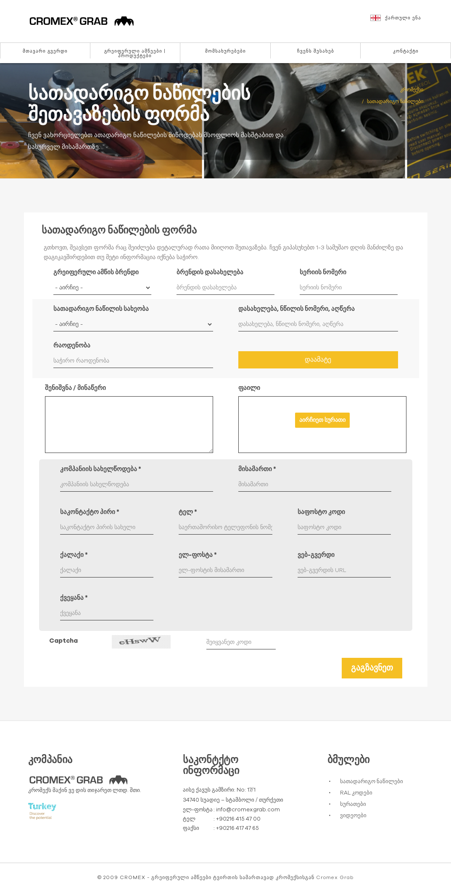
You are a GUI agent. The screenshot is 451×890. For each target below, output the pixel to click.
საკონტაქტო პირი (89, 512)
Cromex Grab (334, 877)
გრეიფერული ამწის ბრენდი (96, 272)
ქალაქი (74, 555)
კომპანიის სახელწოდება (100, 469)
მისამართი (257, 469)
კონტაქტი (406, 51)
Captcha (63, 641)
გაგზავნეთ (372, 668)
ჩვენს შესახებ (315, 51)
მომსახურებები (225, 51)
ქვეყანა (74, 598)
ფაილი (249, 388)
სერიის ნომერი (323, 272)
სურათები (353, 804)
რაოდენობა (71, 345)
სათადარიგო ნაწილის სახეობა (101, 309)
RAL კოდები (356, 793)
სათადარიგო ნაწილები (371, 781)
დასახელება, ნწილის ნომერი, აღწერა (296, 309)
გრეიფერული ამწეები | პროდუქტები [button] (135, 53)
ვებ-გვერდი (316, 555)
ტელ (188, 512)
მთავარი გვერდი (45, 51)
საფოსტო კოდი (321, 512)
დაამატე (318, 359)
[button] (406, 22)
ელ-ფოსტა (198, 555)
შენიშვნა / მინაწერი (75, 388)
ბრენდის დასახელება (210, 272)
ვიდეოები (353, 815)
